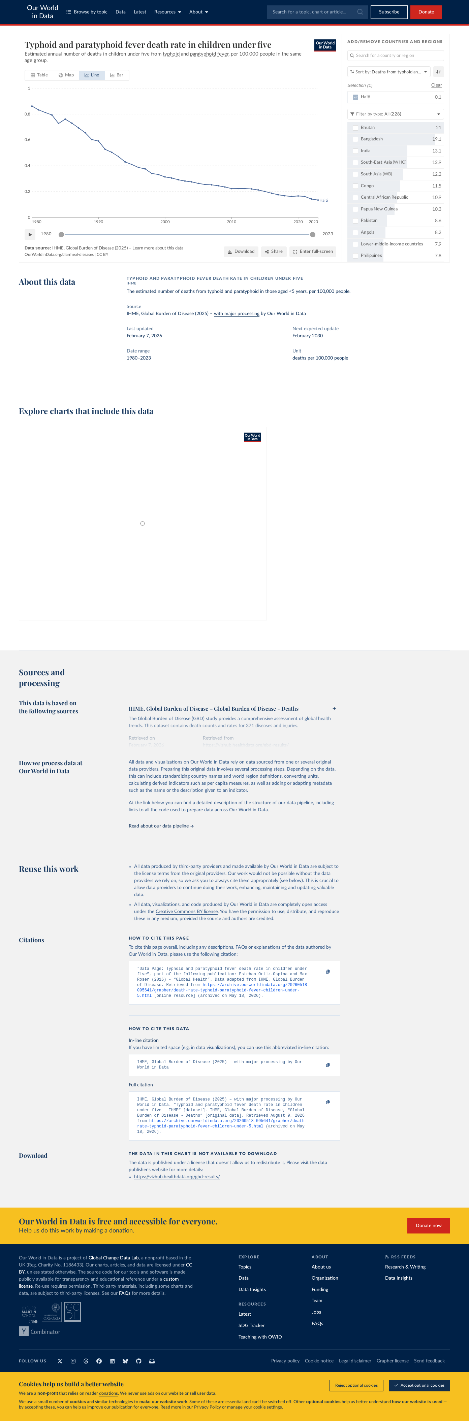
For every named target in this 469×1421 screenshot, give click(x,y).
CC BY (102, 254)
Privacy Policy (207, 1407)
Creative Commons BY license (187, 911)
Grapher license (393, 1371)
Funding (320, 1299)
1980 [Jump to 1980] (46, 234)
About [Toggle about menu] (198, 11)
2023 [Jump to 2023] (327, 234)
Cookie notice (319, 1371)
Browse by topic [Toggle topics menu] (86, 11)
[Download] (241, 251)
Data (121, 12)
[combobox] (317, 12)
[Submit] (360, 12)
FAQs (124, 1303)
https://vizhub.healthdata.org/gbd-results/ (177, 1187)
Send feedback (429, 1371)
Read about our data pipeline (161, 826)
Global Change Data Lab (114, 1268)
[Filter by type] (395, 114)
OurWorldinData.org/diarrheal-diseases (59, 254)
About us (321, 1277)
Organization (325, 1288)
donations (108, 1393)
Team (317, 1311)
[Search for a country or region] (395, 55)
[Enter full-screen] (312, 251)
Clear (436, 85)
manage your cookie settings (254, 1407)
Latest (140, 12)
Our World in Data (42, 12)
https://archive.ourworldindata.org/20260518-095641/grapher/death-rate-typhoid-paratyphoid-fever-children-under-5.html (223, 993)
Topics (245, 1277)
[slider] (61, 234)
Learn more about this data (157, 248)
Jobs (316, 1322)
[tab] (39, 75)
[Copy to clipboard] (321, 972)
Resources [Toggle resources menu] (167, 11)
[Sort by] (389, 71)
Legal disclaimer (355, 1371)
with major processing (236, 313)
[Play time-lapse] (30, 234)
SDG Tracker (251, 1335)
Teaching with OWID (260, 1347)
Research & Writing (405, 1277)
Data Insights (252, 1299)
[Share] (274, 251)
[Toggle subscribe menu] (389, 12)
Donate (426, 12)
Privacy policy (285, 1371)
